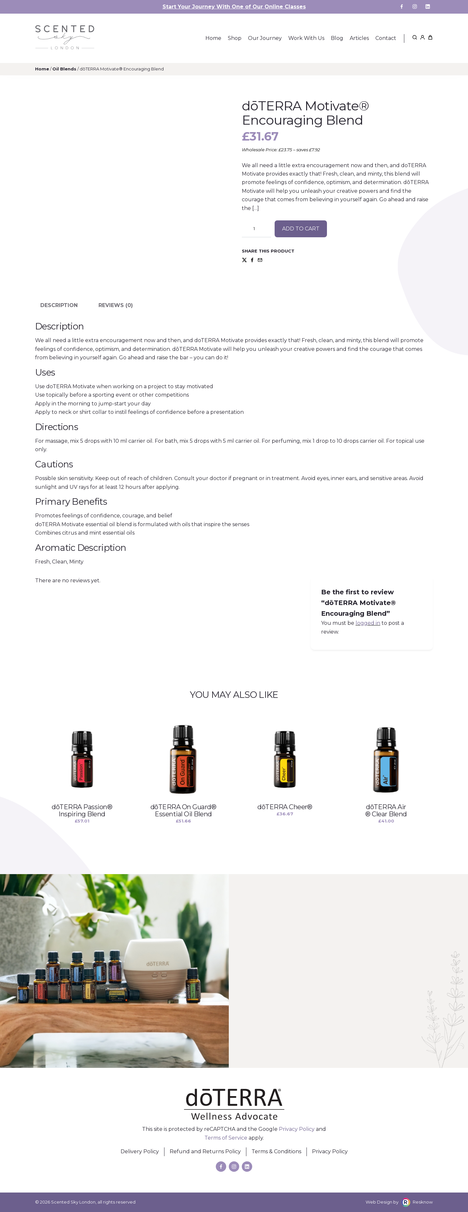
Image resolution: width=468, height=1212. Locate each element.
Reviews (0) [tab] (115, 305)
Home (42, 68)
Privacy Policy (297, 1129)
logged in (368, 623)
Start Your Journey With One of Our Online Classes (234, 7)
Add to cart (300, 229)
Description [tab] (59, 305)
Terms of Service (225, 1138)
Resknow (423, 1202)
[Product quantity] (256, 228)
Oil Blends (64, 68)
